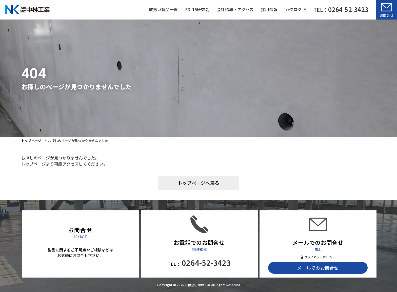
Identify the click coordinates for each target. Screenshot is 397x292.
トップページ (31, 140)
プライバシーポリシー (319, 257)
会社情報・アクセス (235, 9)
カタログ (295, 9)
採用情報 (269, 9)
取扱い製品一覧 (163, 9)
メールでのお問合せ (318, 267)
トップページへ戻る (198, 182)
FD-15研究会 (197, 9)
